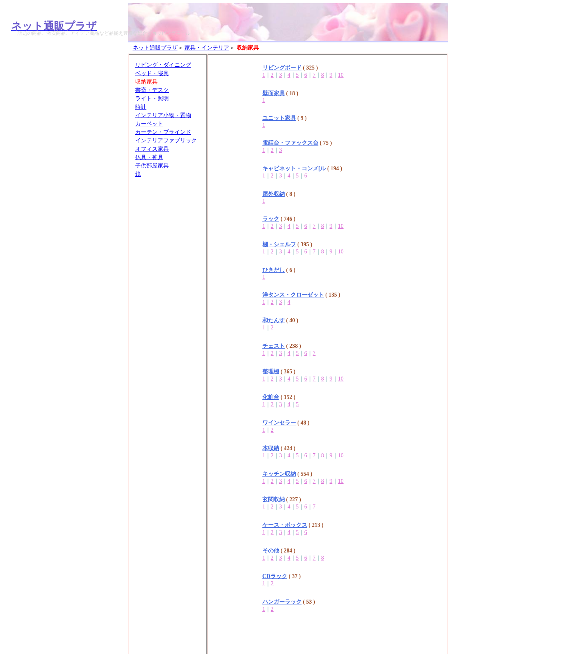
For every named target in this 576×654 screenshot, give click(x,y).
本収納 (270, 448)
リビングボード (282, 68)
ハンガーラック (282, 602)
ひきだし (273, 270)
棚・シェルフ (279, 244)
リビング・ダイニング (163, 65)
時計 (140, 107)
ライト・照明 (152, 99)
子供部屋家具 (152, 166)
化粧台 (270, 397)
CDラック (274, 576)
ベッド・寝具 (152, 73)
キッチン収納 (279, 474)
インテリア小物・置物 (163, 115)
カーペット (149, 124)
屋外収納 (273, 194)
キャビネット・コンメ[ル (294, 168)
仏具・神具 (149, 157)
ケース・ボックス (284, 525)
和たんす (273, 320)
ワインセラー (279, 423)
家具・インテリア (206, 48)
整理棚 (270, 372)
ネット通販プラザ (155, 48)
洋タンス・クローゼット (293, 295)
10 (341, 75)
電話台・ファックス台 (290, 143)
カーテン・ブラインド (163, 132)
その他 (270, 551)
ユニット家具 (279, 118)
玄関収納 (273, 499)
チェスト (273, 346)
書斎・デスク (152, 90)
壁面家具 (273, 93)
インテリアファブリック (166, 141)
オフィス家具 (152, 149)
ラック (270, 219)
